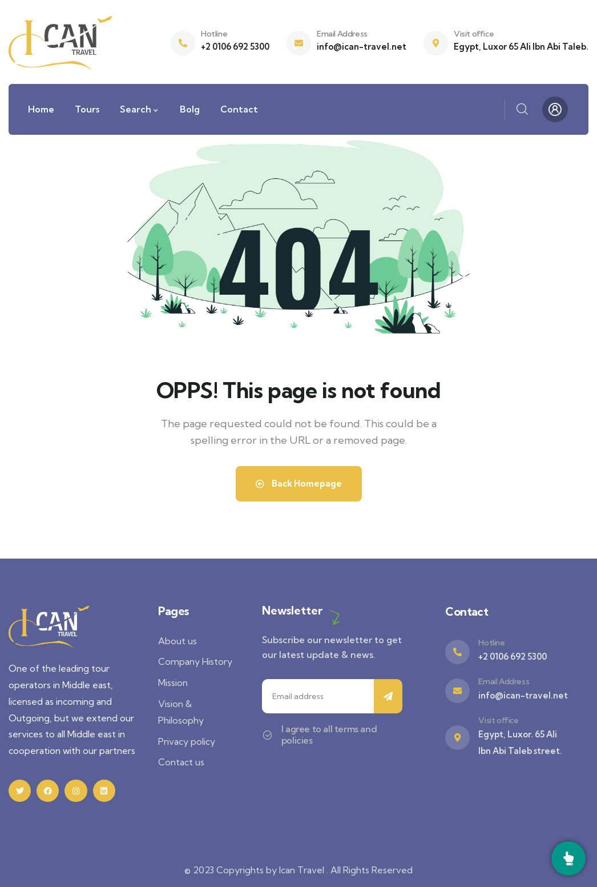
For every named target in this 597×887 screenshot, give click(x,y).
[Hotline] (183, 43)
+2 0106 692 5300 (235, 46)
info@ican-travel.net (361, 46)
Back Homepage (299, 483)
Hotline (214, 34)
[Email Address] (299, 43)
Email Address (342, 34)
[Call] (568, 858)
